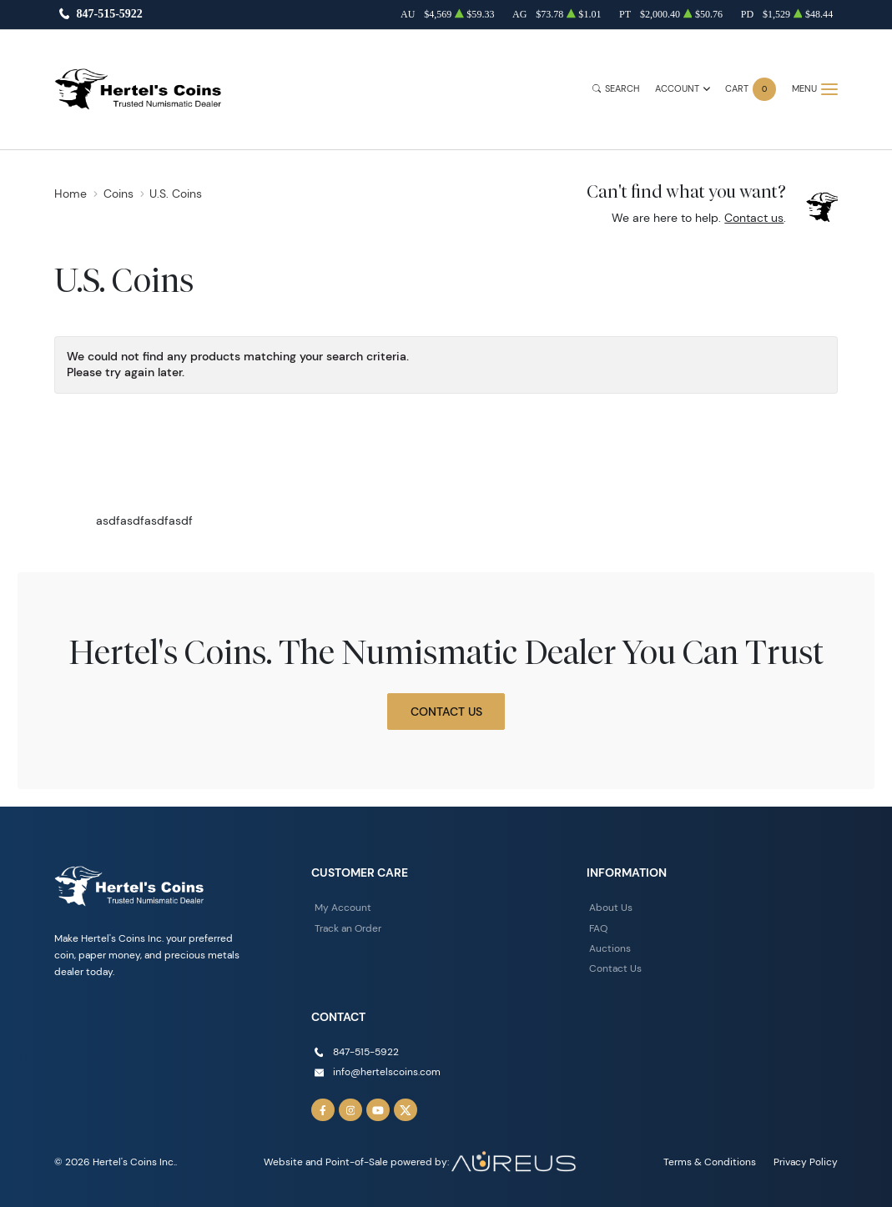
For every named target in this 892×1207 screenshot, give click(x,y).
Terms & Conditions (709, 1161)
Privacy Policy (806, 1161)
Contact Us (446, 711)
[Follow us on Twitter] (405, 1110)
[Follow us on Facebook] (323, 1110)
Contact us (754, 217)
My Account (343, 907)
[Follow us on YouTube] (378, 1110)
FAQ (598, 928)
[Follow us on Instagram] (350, 1110)
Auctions (610, 948)
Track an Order (348, 928)
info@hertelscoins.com (387, 1071)
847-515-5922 (109, 14)
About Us (610, 907)
